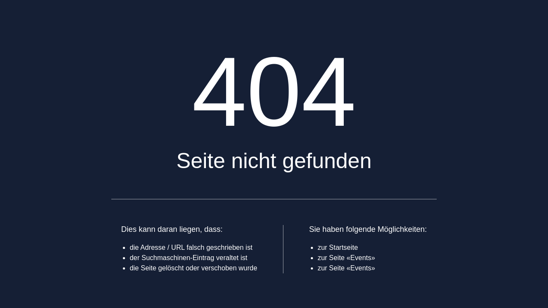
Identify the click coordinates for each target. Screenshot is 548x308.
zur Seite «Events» (346, 257)
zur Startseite (338, 247)
